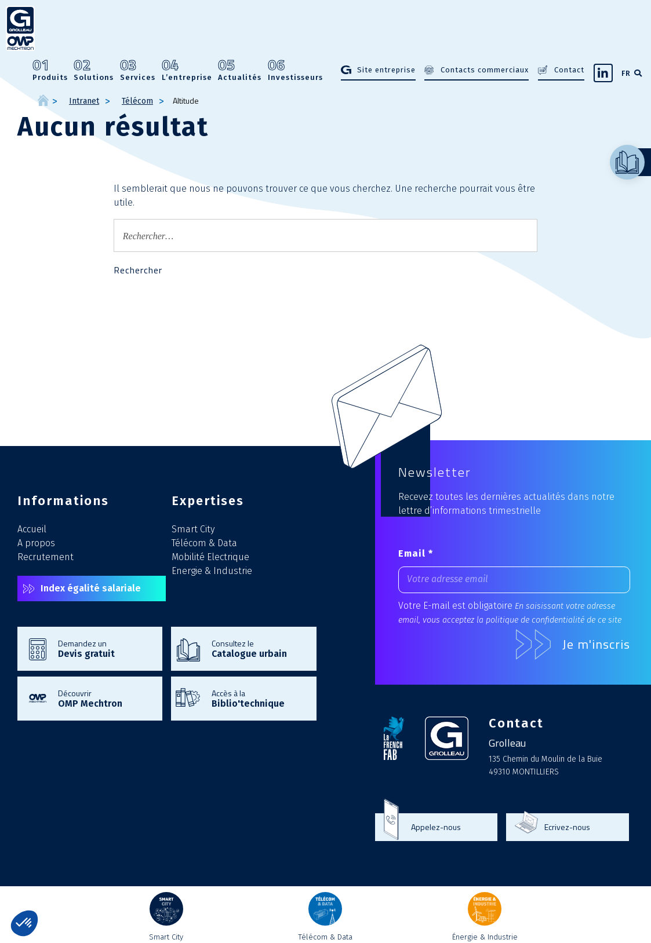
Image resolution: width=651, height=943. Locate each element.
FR (626, 73)
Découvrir (104, 698)
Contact (569, 69)
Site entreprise (386, 69)
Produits (50, 70)
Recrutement (45, 556)
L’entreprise (187, 70)
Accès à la (258, 698)
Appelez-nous (436, 827)
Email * (415, 553)
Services (137, 70)
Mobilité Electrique (210, 556)
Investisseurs (295, 70)
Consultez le (258, 648)
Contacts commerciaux (485, 69)
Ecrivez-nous (567, 827)
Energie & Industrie (212, 570)
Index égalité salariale (91, 588)
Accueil (31, 529)
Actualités (239, 70)
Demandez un (104, 648)
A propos (36, 543)
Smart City (193, 529)
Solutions (94, 70)
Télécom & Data (204, 543)
